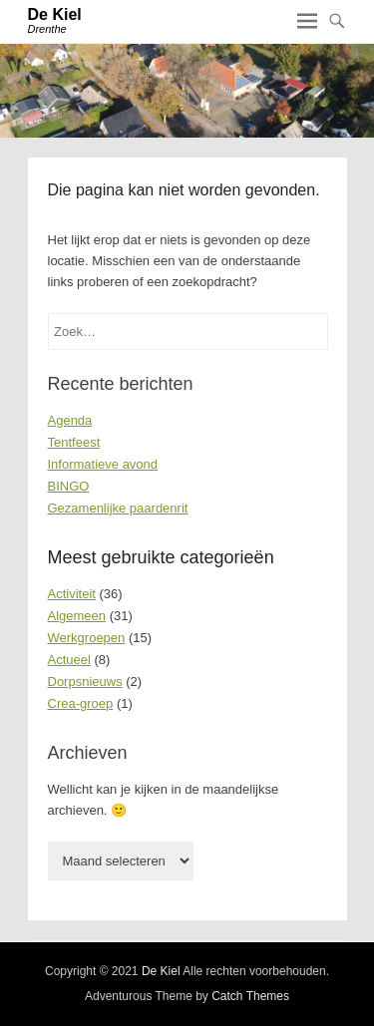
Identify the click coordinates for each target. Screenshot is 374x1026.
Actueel (69, 659)
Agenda (70, 420)
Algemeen (77, 615)
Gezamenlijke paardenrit (118, 508)
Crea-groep (81, 703)
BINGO (69, 486)
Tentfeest (74, 442)
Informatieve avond (103, 464)
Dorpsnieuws (85, 681)
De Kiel (55, 14)
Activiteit (72, 593)
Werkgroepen (87, 637)
